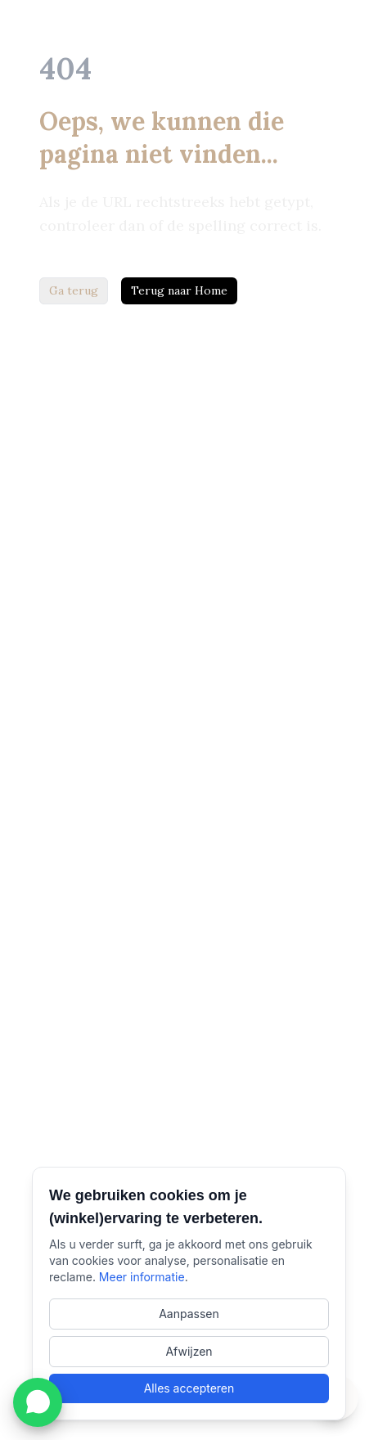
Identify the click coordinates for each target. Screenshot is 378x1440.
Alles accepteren (189, 1388)
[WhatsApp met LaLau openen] (37, 1402)
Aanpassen (189, 1314)
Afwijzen (188, 1351)
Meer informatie (142, 1277)
